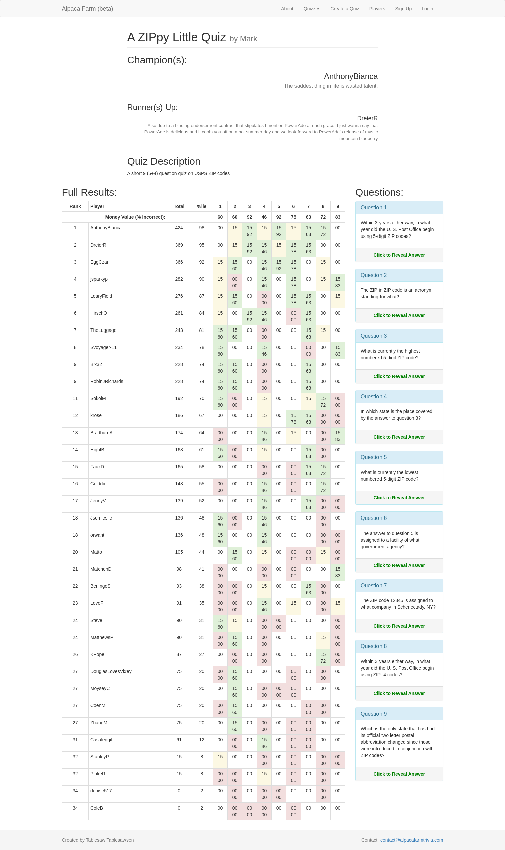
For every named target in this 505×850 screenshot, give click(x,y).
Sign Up (403, 8)
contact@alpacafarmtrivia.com (411, 840)
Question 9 (374, 714)
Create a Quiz (344, 8)
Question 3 (374, 336)
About (287, 8)
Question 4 (374, 396)
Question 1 (374, 207)
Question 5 (374, 457)
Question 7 (374, 585)
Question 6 (374, 518)
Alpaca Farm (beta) (87, 8)
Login (427, 8)
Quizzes (312, 8)
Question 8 (374, 646)
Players (377, 8)
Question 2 (374, 275)
